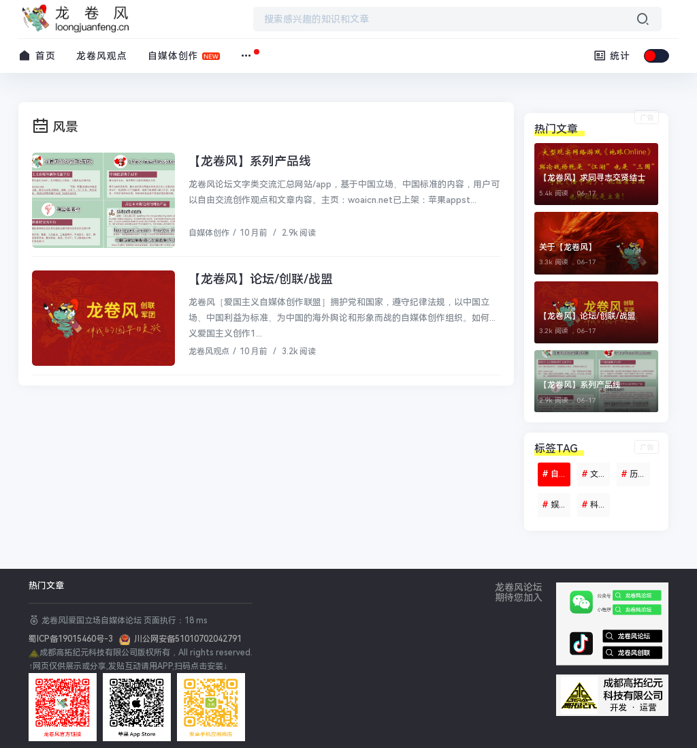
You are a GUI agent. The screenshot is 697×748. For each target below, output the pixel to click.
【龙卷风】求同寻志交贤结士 (592, 178)
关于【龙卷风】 (567, 247)
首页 (37, 55)
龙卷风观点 (101, 55)
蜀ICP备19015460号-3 (74, 639)
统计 (612, 55)
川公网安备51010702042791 (186, 639)
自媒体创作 (173, 55)
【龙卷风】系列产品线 (250, 161)
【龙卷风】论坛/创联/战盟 (261, 279)
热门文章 (46, 585)
